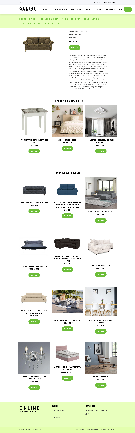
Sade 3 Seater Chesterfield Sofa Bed (34, 266)
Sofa (85, 31)
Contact (81, 430)
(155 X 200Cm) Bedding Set (67, 140)
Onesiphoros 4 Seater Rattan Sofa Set (67, 320)
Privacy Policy (104, 430)
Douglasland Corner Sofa (100, 265)
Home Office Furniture (95, 9)
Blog (120, 9)
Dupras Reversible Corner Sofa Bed (100, 212)
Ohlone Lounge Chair (100, 376)
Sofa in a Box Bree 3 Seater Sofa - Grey (34, 202)
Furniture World (60, 9)
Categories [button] (46, 9)
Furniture (80, 31)
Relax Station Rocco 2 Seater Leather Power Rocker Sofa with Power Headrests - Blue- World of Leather (67, 204)
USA (94, 2)
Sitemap (112, 430)
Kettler (58, 418)
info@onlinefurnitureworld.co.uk (106, 2)
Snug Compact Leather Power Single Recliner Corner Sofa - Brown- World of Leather (67, 258)
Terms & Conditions (91, 430)
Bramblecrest (60, 410)
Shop (128, 9)
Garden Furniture (77, 9)
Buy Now (74, 48)
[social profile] (27, 2)
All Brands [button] (110, 9)
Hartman (58, 414)
